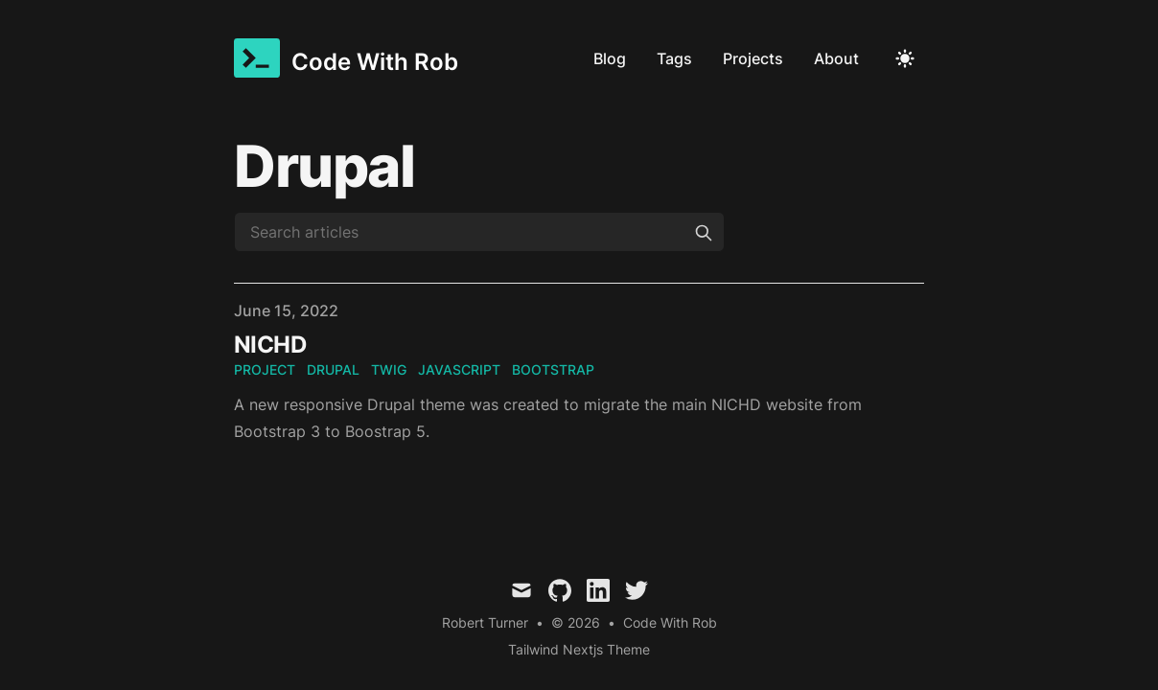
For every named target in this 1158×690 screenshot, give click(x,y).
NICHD (270, 344)
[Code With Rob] (346, 58)
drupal (333, 369)
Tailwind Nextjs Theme (579, 649)
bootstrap (553, 369)
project (264, 369)
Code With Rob (670, 622)
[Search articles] (479, 232)
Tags (674, 58)
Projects (753, 58)
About (836, 58)
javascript (459, 369)
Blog (609, 58)
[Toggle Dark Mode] (905, 58)
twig (388, 369)
